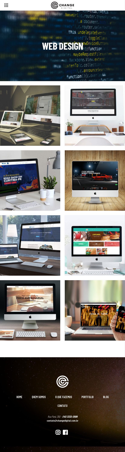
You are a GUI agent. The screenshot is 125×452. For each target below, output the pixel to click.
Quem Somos (39, 397)
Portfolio (88, 397)
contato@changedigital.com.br (62, 420)
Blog (106, 397)
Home (19, 397)
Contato (62, 405)
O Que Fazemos (63, 397)
